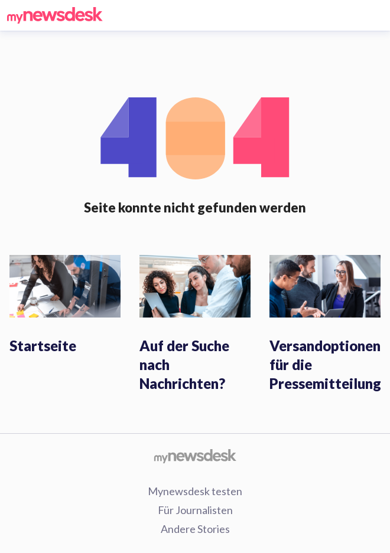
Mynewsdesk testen (195, 491)
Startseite (42, 345)
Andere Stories (195, 528)
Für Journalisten (195, 509)
